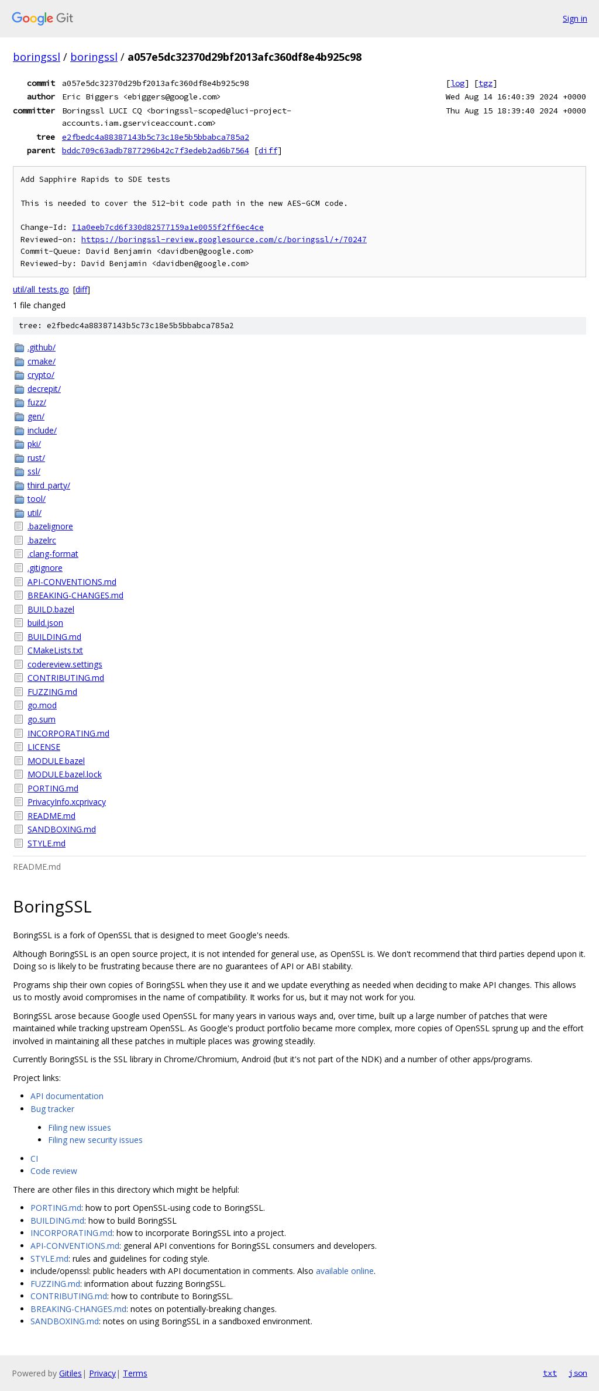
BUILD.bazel (50, 609)
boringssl (36, 57)
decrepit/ (44, 388)
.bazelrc (41, 540)
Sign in (575, 18)
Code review (53, 1170)
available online (345, 1270)
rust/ (36, 457)
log (457, 83)
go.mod (42, 705)
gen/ (35, 416)
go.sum (41, 719)
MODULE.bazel (56, 760)
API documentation (67, 1095)
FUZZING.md (52, 691)
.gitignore (45, 567)
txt (550, 1373)
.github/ (41, 347)
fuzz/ (36, 402)
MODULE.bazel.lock (64, 774)
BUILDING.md (54, 636)
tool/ (36, 498)
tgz (485, 83)
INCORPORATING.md (68, 733)
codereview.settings (64, 664)
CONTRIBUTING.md (65, 677)
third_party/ (48, 485)
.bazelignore (50, 526)
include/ (42, 430)
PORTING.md (52, 788)
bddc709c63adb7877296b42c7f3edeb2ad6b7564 (155, 150)
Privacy (102, 1373)
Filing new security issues (95, 1139)
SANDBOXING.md (61, 829)
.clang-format (52, 553)
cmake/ (41, 361)
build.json (45, 622)
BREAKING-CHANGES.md (75, 595)
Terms (135, 1373)
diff (268, 150)
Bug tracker (52, 1108)
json (578, 1373)
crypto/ (40, 374)
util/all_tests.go (41, 289)
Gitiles (70, 1373)
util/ (34, 512)
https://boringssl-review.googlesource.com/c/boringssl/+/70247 (224, 240)
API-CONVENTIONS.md (71, 581)
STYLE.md (46, 843)
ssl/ (33, 471)
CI (34, 1158)
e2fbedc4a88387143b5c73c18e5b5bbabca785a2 (155, 137)
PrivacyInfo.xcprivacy (66, 801)
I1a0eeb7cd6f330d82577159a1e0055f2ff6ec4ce (168, 227)
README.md (51, 815)
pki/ (34, 443)
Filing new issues (79, 1127)
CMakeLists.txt (55, 650)
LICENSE (43, 746)
